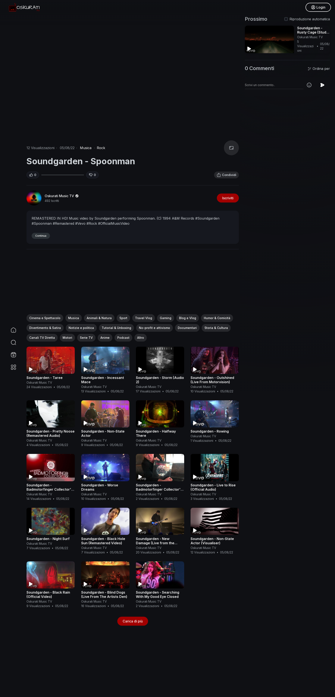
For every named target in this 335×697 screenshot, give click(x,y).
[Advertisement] (132, 284)
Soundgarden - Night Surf (48, 539)
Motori (67, 337)
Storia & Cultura (216, 328)
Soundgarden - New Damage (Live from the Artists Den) (155, 543)
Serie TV (86, 337)
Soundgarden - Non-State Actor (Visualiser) (212, 541)
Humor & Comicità (217, 318)
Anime (105, 337)
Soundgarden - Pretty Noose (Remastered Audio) (50, 433)
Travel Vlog (143, 318)
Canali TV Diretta (42, 337)
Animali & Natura (99, 318)
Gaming (165, 318)
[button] (10, 342)
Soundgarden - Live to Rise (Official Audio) (213, 487)
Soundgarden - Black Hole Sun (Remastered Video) (103, 541)
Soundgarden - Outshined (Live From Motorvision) (212, 380)
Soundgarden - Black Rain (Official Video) (48, 594)
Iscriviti (228, 198)
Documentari (187, 328)
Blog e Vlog (187, 318)
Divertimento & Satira (45, 328)
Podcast (123, 337)
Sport (123, 318)
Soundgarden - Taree (44, 378)
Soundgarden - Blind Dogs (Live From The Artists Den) (104, 594)
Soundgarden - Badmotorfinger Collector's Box (49, 489)
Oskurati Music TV (62, 196)
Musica (85, 148)
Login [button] (318, 7)
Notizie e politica (81, 328)
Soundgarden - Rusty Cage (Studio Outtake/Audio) (313, 32)
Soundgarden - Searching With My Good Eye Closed (157, 594)
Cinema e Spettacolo (44, 318)
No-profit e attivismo (154, 328)
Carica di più (133, 621)
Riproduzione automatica (309, 19)
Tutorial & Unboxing (116, 328)
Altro (140, 337)
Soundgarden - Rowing (210, 431)
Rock (101, 148)
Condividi (226, 175)
